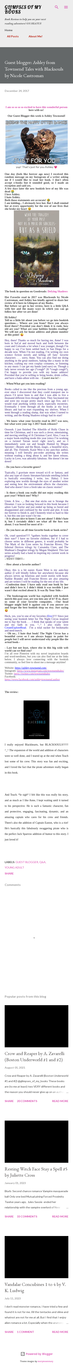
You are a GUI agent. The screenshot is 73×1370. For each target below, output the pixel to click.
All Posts (10, 36)
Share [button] (9, 873)
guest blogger (27, 862)
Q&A (42, 862)
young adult (14, 867)
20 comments (27, 1101)
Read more (60, 1101)
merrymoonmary (45, 1361)
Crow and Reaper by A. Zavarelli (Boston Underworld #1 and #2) (34, 1056)
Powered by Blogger (36, 1354)
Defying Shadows (58, 291)
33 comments (27, 1216)
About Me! (33, 36)
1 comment (25, 1331)
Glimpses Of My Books (23, 9)
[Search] (56, 7)
